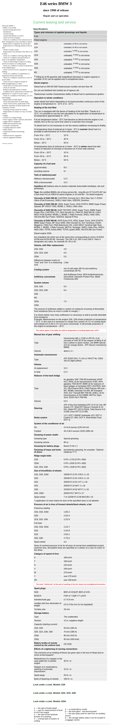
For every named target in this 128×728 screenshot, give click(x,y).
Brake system (7, 129)
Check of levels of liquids (11, 38)
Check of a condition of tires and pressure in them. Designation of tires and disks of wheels (17, 41)
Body (5, 133)
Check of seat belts (9, 88)
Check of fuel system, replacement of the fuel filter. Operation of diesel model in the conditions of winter (16, 106)
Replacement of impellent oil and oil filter (17, 44)
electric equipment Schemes (12, 137)
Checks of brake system (11, 50)
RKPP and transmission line (12, 123)
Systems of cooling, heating (12, 118)
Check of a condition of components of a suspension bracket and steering (16, 75)
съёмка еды (4, 143)
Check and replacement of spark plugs (15, 102)
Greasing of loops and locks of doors (15, 110)
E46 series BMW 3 (8, 26)
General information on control (13, 36)
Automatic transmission (11, 125)
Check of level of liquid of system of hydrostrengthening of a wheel (14, 83)
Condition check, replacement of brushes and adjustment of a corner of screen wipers (17, 93)
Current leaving (8, 34)
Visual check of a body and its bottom (15, 86)
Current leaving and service (12, 30)
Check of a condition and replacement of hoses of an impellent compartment (16, 59)
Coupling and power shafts (12, 127)
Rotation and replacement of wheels (15, 90)
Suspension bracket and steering (13, 131)
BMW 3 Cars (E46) (9, 28)
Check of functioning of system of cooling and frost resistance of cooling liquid (16, 63)
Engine (5, 116)
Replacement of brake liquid (12, 100)
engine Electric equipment (11, 121)
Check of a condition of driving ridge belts (17, 56)
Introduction (7, 32)
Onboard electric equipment (12, 135)
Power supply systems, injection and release (17, 120)
